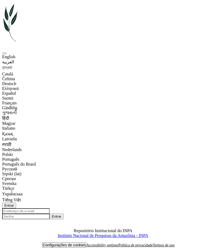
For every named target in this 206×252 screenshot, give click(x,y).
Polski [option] (7, 154)
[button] (11, 41)
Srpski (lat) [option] (11, 173)
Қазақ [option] (7, 134)
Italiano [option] (8, 128)
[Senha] (26, 216)
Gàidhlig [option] (9, 107)
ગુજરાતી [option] (9, 112)
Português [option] (10, 159)
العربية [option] (8, 62)
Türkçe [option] (8, 188)
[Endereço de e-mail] (26, 211)
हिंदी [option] (5, 118)
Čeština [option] (8, 78)
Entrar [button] (9, 205)
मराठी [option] (6, 144)
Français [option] (9, 103)
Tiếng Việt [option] (11, 200)
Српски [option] (9, 178)
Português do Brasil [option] (19, 164)
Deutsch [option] (9, 83)
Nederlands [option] (12, 149)
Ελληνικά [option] (10, 88)
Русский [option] (9, 169)
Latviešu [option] (9, 139)
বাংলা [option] (7, 67)
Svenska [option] (9, 183)
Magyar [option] (9, 123)
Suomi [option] (7, 98)
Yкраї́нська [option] (12, 194)
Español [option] (9, 93)
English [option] (8, 56)
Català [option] (7, 74)
